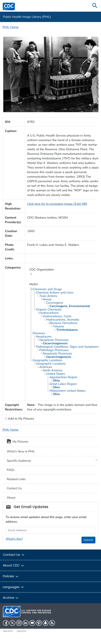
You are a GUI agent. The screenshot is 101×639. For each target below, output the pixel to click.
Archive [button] (11, 598)
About (11, 498)
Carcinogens (54, 303)
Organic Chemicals (49, 309)
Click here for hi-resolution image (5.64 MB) (57, 204)
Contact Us (14, 488)
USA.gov (21, 631)
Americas (45, 367)
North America (52, 370)
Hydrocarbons (49, 313)
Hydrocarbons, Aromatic (62, 320)
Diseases (39, 333)
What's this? (14, 539)
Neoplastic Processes (54, 340)
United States (55, 374)
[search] (94, 6)
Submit (88, 540)
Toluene (58, 326)
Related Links (16, 479)
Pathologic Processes (54, 350)
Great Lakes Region (63, 384)
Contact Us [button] (14, 555)
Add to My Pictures (20, 419)
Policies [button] (11, 576)
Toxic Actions (48, 296)
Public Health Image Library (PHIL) (27, 17)
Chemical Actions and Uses (55, 292)
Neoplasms (44, 336)
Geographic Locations (47, 360)
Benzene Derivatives (64, 323)
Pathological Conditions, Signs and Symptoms (67, 347)
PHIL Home (11, 27)
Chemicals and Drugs (47, 289)
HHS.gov (8, 631)
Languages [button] (13, 587)
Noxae (47, 299)
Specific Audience (19, 461)
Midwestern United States (68, 391)
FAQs (10, 470)
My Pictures (17, 442)
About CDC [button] (13, 565)
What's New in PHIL (21, 451)
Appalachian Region (63, 377)
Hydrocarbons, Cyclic (57, 316)
